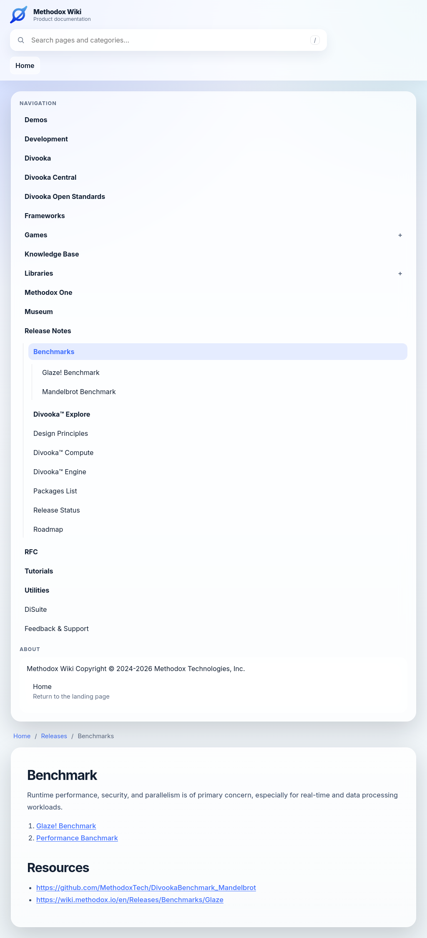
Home (25, 65)
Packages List (55, 491)
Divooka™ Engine (59, 472)
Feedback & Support (57, 628)
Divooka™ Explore (61, 414)
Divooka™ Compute (63, 452)
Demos (36, 120)
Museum (39, 311)
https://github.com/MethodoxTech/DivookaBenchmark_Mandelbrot (146, 887)
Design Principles (60, 433)
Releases (54, 736)
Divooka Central (50, 177)
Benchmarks (53, 351)
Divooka (38, 158)
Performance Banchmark (77, 838)
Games (36, 235)
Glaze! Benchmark (71, 372)
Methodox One (49, 292)
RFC (31, 552)
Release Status (56, 510)
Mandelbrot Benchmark (79, 391)
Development (46, 139)
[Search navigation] (168, 40)
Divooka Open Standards (65, 196)
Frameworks (45, 215)
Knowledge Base (52, 254)
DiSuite (36, 609)
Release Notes (48, 331)
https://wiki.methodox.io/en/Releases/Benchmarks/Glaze (130, 899)
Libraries (39, 273)
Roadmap (48, 529)
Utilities (37, 590)
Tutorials (39, 571)
